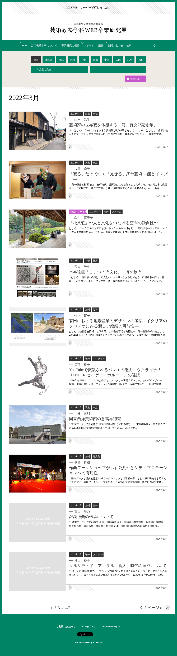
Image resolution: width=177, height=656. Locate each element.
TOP (24, 45)
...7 (67, 607)
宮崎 (95, 505)
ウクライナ (99, 358)
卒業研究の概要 (70, 45)
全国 (36, 59)
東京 (95, 162)
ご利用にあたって (66, 626)
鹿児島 (96, 456)
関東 (72, 59)
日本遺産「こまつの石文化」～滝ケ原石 (105, 272)
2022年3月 (76, 113)
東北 (61, 59)
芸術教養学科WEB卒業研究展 (88, 27)
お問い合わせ (115, 45)
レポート (89, 45)
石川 (95, 260)
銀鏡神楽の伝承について (91, 516)
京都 (95, 113)
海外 (141, 59)
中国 (106, 59)
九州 (129, 59)
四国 (118, 59)
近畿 (95, 59)
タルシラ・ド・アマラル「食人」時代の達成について (118, 565)
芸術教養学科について (44, 45)
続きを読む (162, 146)
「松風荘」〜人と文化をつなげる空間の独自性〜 (113, 223)
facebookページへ (111, 626)
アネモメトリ (88, 626)
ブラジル (98, 554)
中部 (84, 59)
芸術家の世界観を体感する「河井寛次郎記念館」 (113, 125)
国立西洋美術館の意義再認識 (95, 418)
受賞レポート (136, 78)
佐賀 (95, 309)
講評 (101, 45)
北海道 (48, 59)
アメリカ (117, 211)
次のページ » (151, 607)
